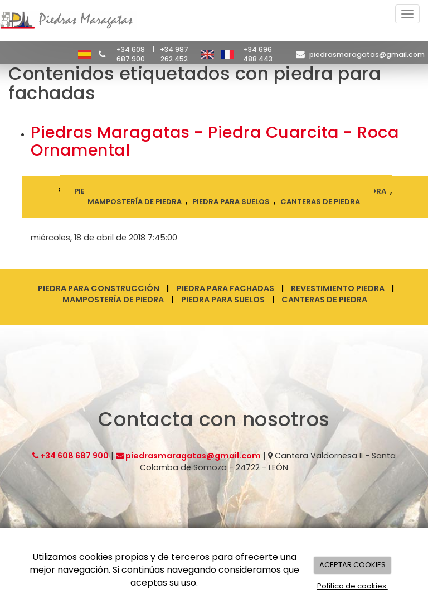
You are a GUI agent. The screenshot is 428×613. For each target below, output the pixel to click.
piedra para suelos (231, 201)
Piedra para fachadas (225, 288)
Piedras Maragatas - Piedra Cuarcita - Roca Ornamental (215, 141)
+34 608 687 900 (130, 54)
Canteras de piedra (324, 299)
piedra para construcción (130, 191)
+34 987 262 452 (174, 54)
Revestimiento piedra (338, 288)
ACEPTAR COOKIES (352, 564)
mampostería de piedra (134, 201)
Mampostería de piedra (113, 299)
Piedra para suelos (223, 299)
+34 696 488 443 (258, 54)
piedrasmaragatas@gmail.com (367, 54)
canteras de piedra (320, 201)
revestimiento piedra (342, 191)
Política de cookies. (352, 586)
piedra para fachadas (243, 191)
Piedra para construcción (98, 288)
